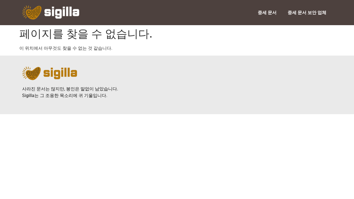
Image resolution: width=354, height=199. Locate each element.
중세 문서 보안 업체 (307, 12)
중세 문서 (267, 12)
